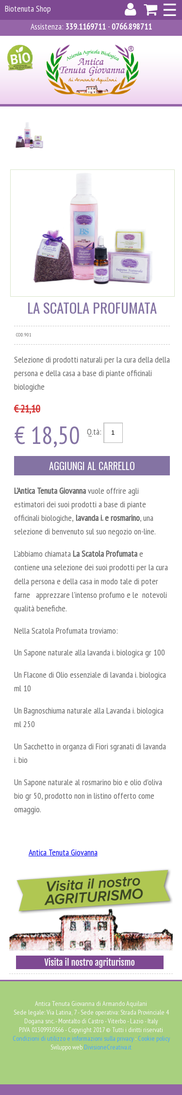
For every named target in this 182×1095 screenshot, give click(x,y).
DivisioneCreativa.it (108, 1047)
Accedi (47, 42)
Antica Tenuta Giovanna (63, 852)
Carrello (131, 42)
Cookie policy (154, 1038)
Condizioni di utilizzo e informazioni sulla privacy (73, 1038)
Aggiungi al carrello (92, 465)
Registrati (86, 42)
